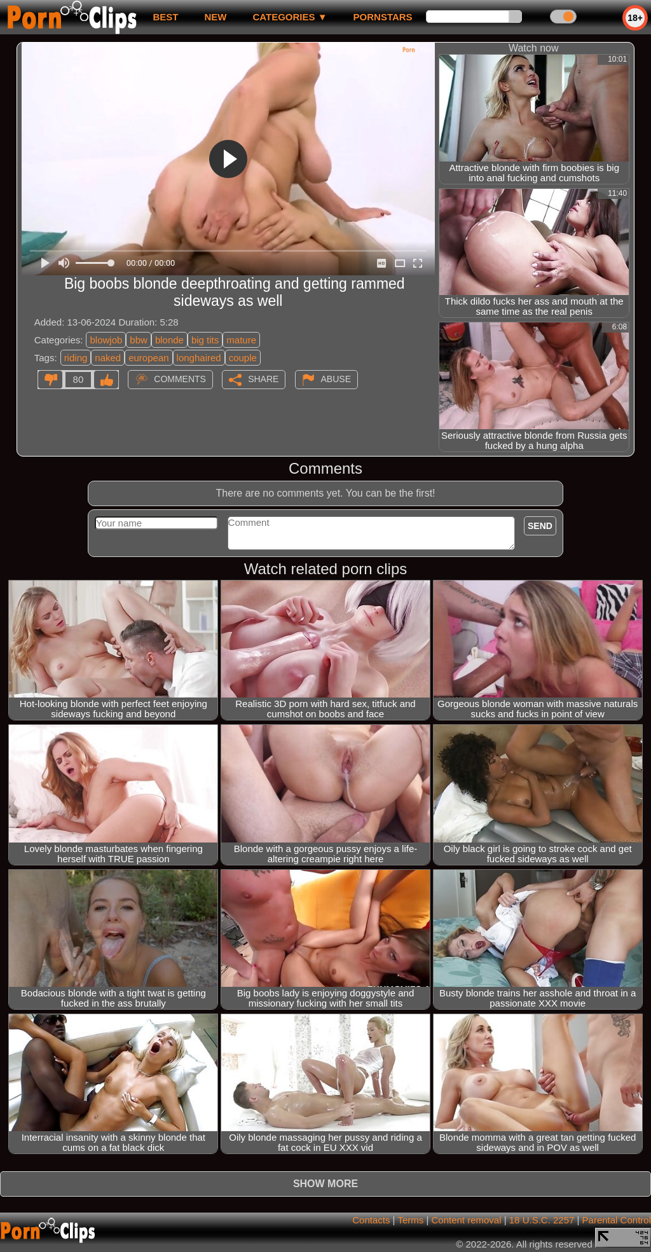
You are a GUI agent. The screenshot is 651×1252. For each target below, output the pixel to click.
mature (241, 339)
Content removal (466, 1219)
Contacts (371, 1219)
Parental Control (616, 1219)
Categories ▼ (289, 16)
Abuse (336, 379)
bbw (138, 339)
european (148, 357)
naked (108, 357)
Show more (325, 1183)
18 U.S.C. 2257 (542, 1219)
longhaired (199, 357)
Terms (410, 1219)
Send (540, 526)
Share (263, 379)
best (165, 16)
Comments (180, 379)
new (215, 16)
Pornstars (383, 16)
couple (243, 357)
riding (76, 357)
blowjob (106, 339)
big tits (205, 339)
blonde (169, 339)
